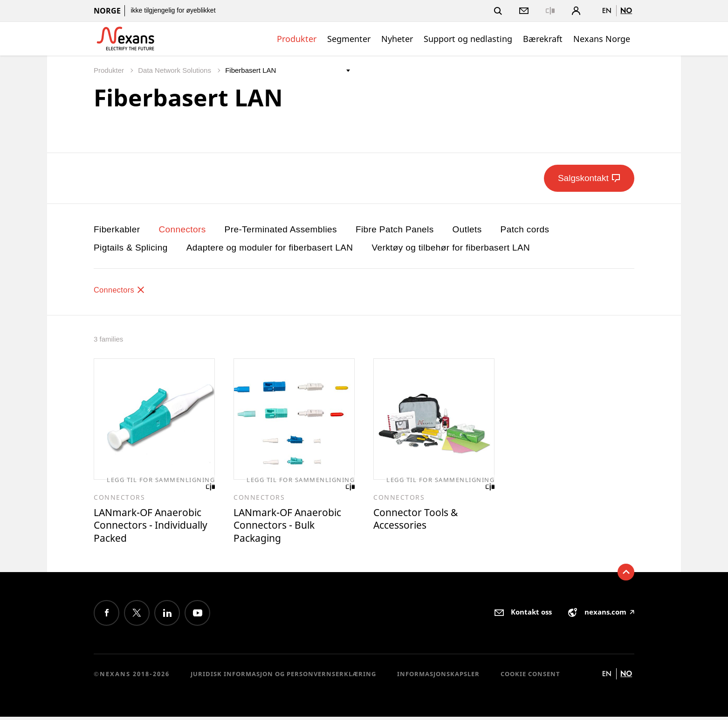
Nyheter (397, 39)
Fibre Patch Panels (395, 229)
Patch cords (525, 229)
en (606, 10)
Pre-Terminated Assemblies (281, 229)
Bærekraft (543, 39)
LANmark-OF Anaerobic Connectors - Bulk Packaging (293, 527)
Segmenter (349, 39)
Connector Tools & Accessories (419, 520)
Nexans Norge (601, 39)
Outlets (467, 229)
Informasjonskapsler (438, 677)
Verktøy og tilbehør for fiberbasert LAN (450, 247)
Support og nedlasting (468, 39)
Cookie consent (530, 677)
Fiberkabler (117, 229)
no (626, 10)
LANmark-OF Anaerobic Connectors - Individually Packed (153, 527)
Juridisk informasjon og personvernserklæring (283, 677)
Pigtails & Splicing (131, 247)
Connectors (182, 229)
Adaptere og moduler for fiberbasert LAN (269, 247)
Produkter (296, 39)
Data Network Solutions (175, 70)
